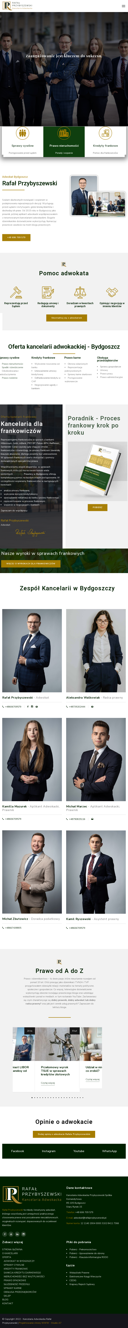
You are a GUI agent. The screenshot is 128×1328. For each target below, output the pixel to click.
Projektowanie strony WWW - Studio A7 (40, 1322)
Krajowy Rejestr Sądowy (82, 1284)
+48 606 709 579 (84, 1212)
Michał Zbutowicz (15, 917)
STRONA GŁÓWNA (12, 1249)
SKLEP (7, 1295)
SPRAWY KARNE (13, 1288)
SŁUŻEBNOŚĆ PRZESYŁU (17, 1284)
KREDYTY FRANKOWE (16, 1268)
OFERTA (6, 1257)
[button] (64, 317)
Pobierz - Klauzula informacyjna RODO (88, 1257)
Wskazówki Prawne (79, 1272)
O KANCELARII (10, 1253)
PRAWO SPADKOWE (15, 1280)
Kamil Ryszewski (78, 917)
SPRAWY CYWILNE (14, 1264)
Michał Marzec (76, 805)
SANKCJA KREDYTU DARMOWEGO (22, 1272)
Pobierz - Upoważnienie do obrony (87, 1253)
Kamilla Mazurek (14, 805)
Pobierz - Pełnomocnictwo (82, 1249)
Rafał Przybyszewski (17, 698)
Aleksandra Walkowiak (83, 698)
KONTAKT (7, 1303)
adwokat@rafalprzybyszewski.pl (90, 1217)
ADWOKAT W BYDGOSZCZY (19, 1261)
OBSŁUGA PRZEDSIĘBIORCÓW (20, 1292)
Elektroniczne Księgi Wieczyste (85, 1276)
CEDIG (72, 1280)
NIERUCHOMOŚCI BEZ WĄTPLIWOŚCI (24, 1276)
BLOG (5, 1299)
